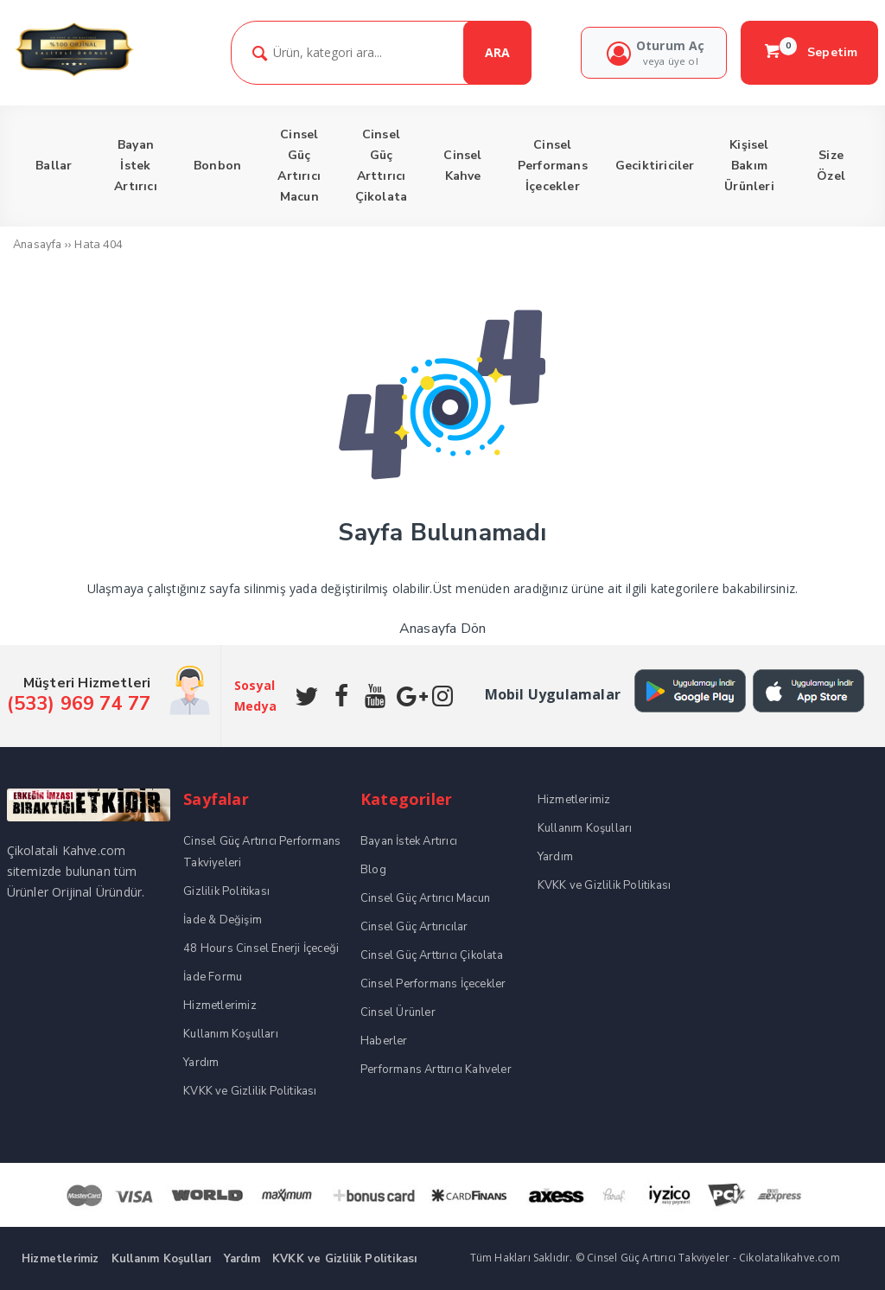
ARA (497, 52)
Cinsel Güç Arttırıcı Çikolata (431, 955)
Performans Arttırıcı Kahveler (436, 1069)
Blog (373, 870)
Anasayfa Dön (442, 628)
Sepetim (809, 52)
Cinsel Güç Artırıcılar (414, 927)
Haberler (384, 1041)
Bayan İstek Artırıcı (408, 841)
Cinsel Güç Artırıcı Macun (425, 898)
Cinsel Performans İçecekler (433, 984)
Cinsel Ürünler (398, 1012)
